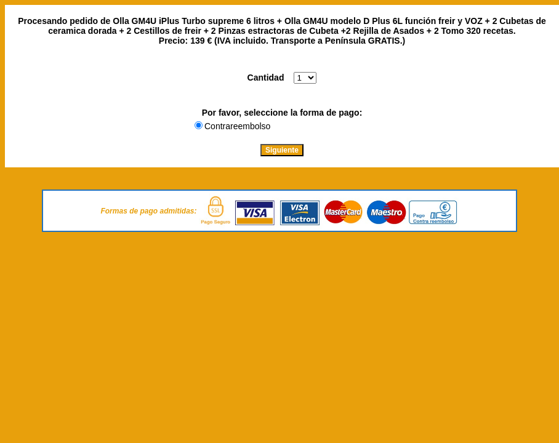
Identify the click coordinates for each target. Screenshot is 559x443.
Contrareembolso (237, 126)
